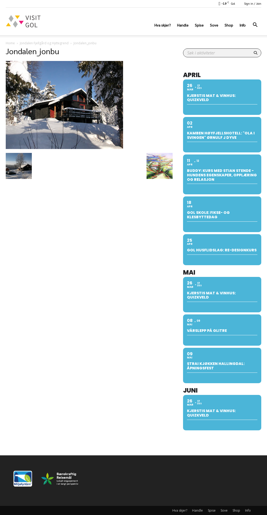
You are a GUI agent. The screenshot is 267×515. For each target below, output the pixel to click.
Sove (214, 25)
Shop (228, 25)
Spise (199, 25)
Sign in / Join (252, 3)
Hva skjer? (162, 25)
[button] (255, 25)
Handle (183, 25)
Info (242, 25)
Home (10, 43)
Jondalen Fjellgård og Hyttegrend (44, 43)
